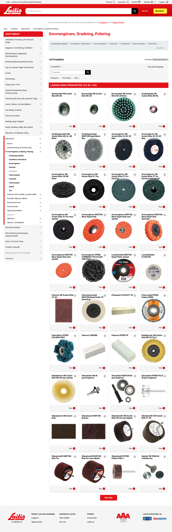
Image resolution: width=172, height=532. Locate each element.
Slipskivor (10, 218)
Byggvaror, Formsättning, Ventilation (19, 48)
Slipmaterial (25, 29)
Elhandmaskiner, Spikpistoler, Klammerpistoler (16, 55)
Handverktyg (10, 79)
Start (5, 29)
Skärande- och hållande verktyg (17, 133)
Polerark (12, 167)
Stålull (11, 187)
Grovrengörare (14, 163)
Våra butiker (64, 518)
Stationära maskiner (12, 227)
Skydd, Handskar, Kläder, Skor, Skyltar (19, 127)
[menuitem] (150, 2)
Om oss (110, 2)
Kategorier (54, 78)
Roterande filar (12, 206)
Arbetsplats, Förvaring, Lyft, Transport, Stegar (19, 41)
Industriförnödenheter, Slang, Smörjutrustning (16, 91)
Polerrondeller (14, 175)
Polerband (13, 171)
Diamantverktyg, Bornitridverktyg (19, 148)
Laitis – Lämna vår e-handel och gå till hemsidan (25, 2)
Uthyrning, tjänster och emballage (17, 253)
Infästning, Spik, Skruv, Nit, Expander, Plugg (21, 99)
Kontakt (136, 2)
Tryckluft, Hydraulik (12, 247)
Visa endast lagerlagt (157, 67)
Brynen (9, 143)
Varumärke (66, 78)
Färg (76, 78)
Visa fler (160, 48)
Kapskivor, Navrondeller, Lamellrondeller (22, 194)
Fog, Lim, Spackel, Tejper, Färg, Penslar (19, 67)
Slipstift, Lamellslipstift (15, 222)
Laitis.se (90, 522)
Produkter (14, 29)
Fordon (8, 73)
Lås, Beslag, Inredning (13, 110)
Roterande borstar (14, 202)
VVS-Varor (9, 258)
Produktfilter (55, 67)
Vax (10, 190)
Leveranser (123, 2)
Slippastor (11, 215)
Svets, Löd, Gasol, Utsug (14, 241)
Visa (72, 126)
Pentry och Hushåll (12, 116)
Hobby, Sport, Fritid (12, 85)
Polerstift (12, 179)
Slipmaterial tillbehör (14, 211)
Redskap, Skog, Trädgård (14, 121)
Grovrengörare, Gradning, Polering (45, 29)
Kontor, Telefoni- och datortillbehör (18, 104)
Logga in (35, 518)
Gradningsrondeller (16, 156)
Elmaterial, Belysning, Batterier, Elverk (19, 62)
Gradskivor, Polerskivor (17, 159)
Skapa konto (36, 522)
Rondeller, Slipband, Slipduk (17, 198)
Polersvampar (14, 183)
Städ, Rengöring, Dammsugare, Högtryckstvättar (16, 234)
